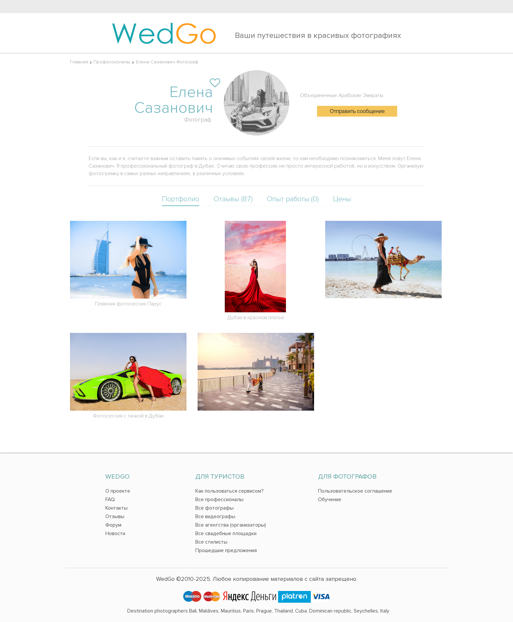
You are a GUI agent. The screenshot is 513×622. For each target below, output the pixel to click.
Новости (115, 533)
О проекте (117, 491)
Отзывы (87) (233, 199)
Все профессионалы (219, 499)
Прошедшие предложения (226, 550)
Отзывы (114, 516)
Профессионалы (112, 62)
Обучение (329, 499)
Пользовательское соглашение (355, 491)
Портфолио (180, 199)
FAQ (110, 499)
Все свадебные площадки (225, 533)
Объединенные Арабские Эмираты (341, 95)
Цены (342, 199)
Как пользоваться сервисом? (229, 491)
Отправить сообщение (357, 111)
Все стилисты (211, 542)
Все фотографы (214, 508)
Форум (113, 525)
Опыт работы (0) (293, 199)
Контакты (116, 508)
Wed (164, 33)
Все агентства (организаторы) (230, 525)
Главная (79, 62)
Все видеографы (215, 516)
